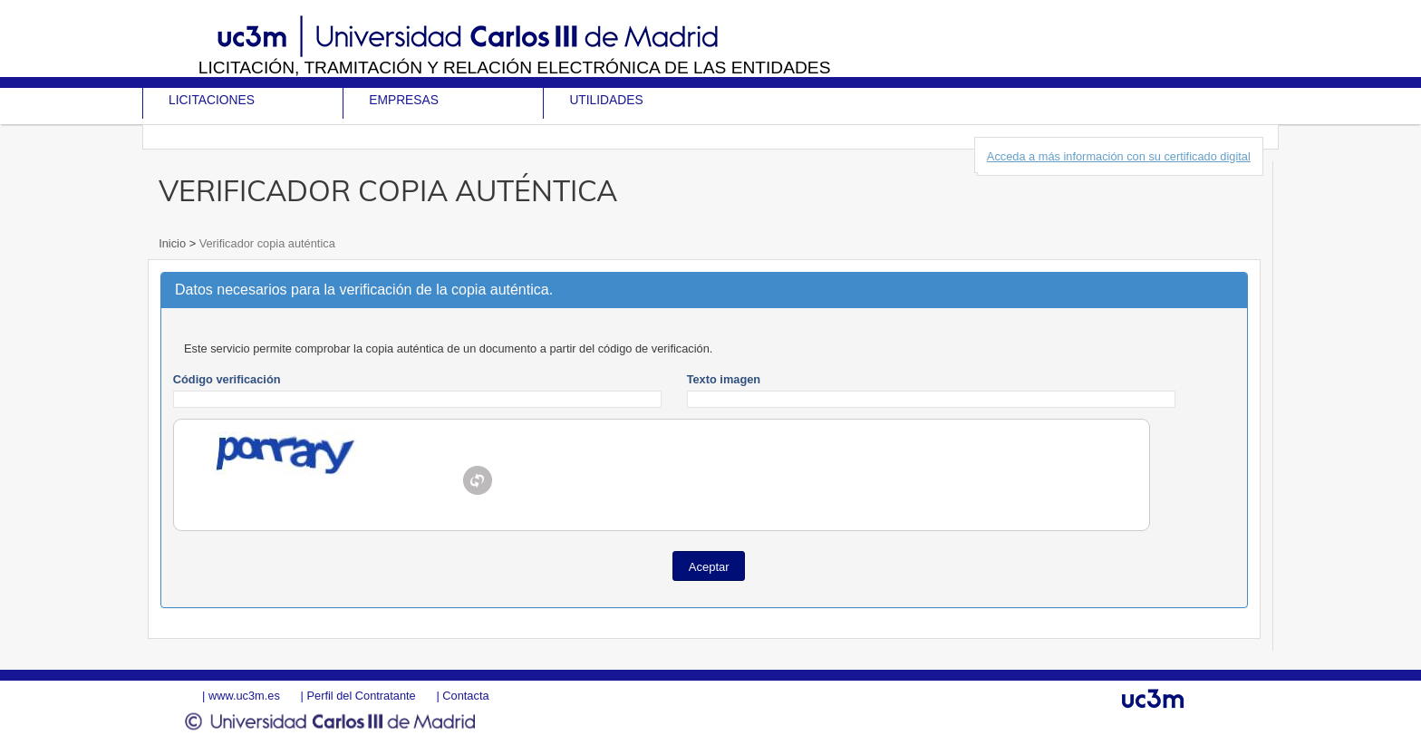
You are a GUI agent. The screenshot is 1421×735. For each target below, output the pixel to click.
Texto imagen (724, 379)
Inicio (173, 243)
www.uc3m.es (244, 695)
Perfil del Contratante (360, 695)
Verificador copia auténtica (265, 243)
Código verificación (227, 379)
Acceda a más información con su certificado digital (1119, 156)
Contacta (465, 695)
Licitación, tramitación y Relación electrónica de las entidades (514, 67)
